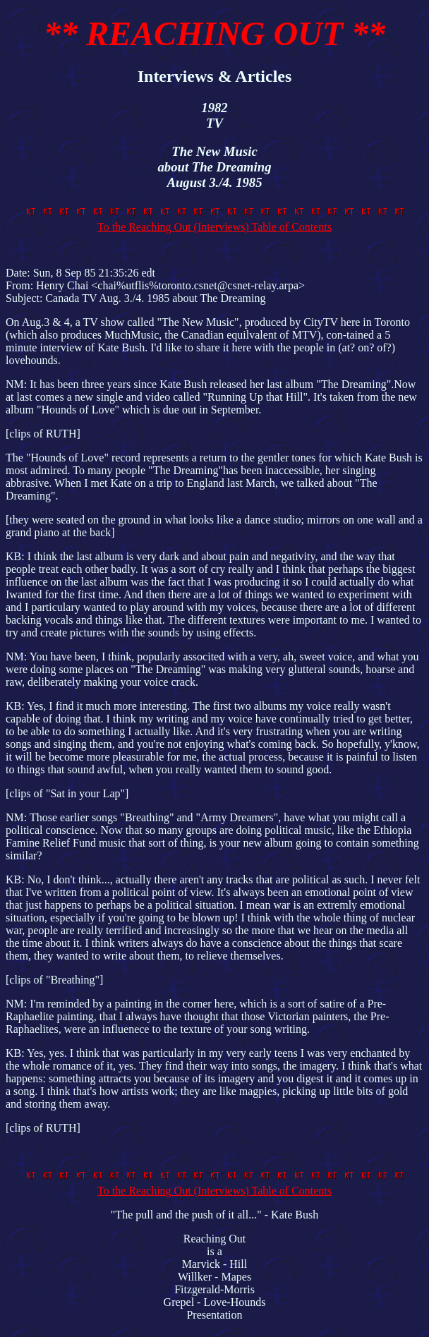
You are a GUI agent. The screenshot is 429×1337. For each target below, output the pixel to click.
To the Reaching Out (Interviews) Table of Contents (217, 220)
